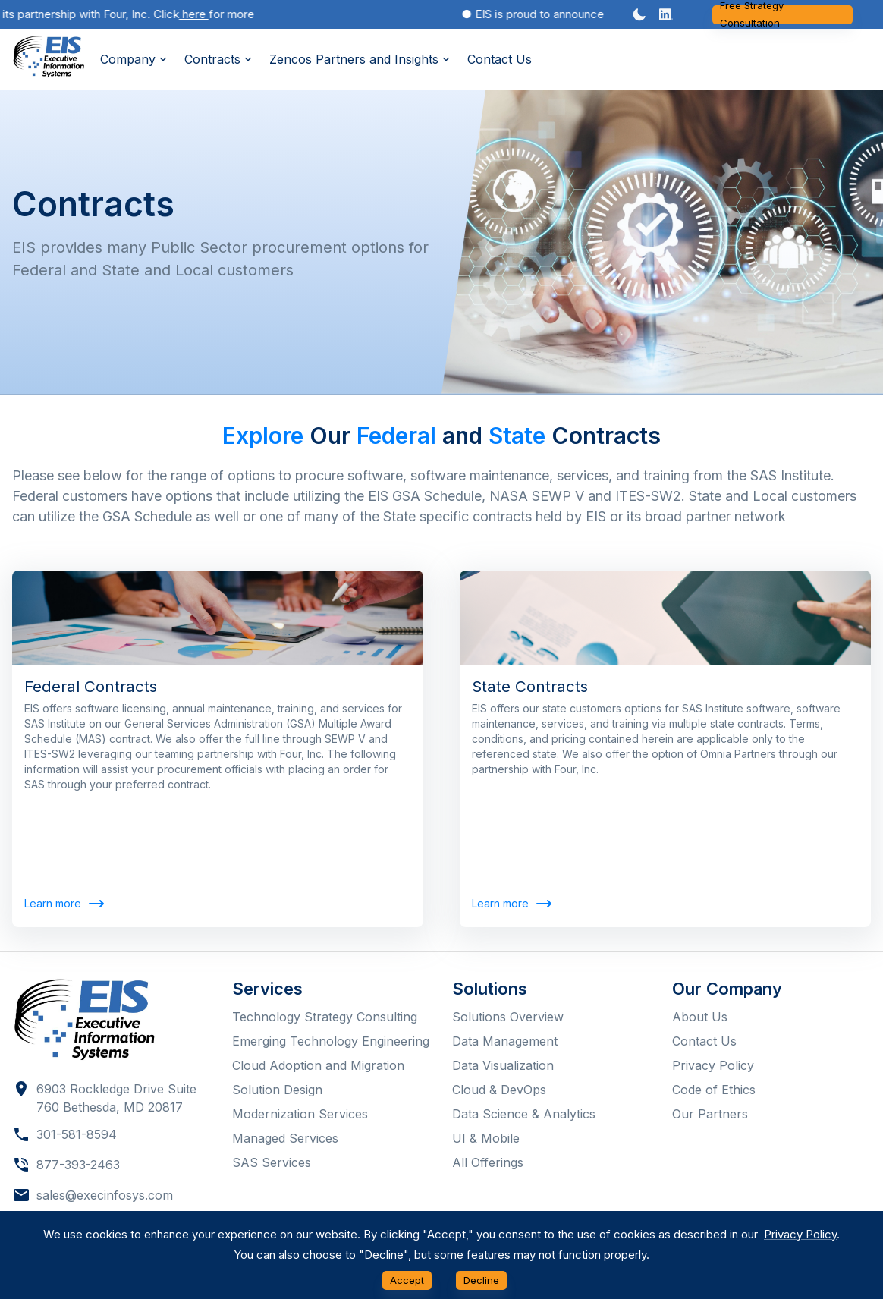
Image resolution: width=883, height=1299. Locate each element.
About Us (699, 1016)
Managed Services (285, 1138)
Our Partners (710, 1113)
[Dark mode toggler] (639, 14)
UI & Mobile (486, 1138)
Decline (481, 1280)
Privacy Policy (713, 1065)
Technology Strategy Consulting (324, 1016)
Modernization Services (300, 1113)
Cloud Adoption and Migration (318, 1065)
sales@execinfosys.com (104, 1195)
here (200, 14)
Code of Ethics (714, 1089)
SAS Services (271, 1162)
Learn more (63, 904)
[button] (666, 14)
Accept (407, 1280)
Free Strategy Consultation (782, 14)
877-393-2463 (78, 1164)
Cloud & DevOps (499, 1089)
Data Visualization (503, 1065)
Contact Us (499, 59)
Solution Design (277, 1089)
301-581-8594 (76, 1134)
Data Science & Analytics (523, 1113)
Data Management (505, 1041)
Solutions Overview (508, 1016)
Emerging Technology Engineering (330, 1041)
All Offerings (487, 1162)
